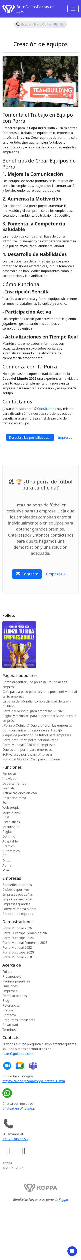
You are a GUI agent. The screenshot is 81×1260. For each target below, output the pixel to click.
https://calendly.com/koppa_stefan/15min (33, 1081)
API (4, 856)
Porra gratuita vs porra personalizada (30, 740)
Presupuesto (11, 976)
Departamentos (14, 783)
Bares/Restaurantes (17, 885)
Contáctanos (46, 408)
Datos (6, 860)
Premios (8, 846)
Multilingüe (10, 827)
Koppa (63, 1199)
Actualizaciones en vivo (19, 793)
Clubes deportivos (15, 889)
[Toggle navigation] (73, 9)
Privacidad (10, 1024)
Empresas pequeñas (17, 894)
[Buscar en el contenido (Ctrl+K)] (40, 24)
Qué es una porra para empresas (27, 749)
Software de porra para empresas (27, 754)
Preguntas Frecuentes (18, 1020)
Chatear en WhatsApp (18, 1108)
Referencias (11, 1005)
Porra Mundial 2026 (17, 928)
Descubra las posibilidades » (30, 437)
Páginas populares (16, 981)
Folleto (7, 971)
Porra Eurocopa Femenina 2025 (25, 933)
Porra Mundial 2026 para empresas (28, 745)
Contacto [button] (26, 574)
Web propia (11, 807)
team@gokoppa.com (18, 1053)
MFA (5, 870)
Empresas (64, 437)
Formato (8, 788)
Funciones (10, 986)
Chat (5, 817)
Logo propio (11, 812)
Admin (7, 865)
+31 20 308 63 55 (15, 1139)
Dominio (8, 836)
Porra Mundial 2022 (17, 947)
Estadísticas (11, 822)
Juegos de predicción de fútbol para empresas (36, 735)
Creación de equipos (17, 913)
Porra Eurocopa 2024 (18, 938)
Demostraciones (14, 996)
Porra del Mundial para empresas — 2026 (33, 711)
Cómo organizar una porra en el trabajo (32, 730)
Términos (9, 1029)
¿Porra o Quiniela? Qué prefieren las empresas (37, 725)
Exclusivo (9, 773)
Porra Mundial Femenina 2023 (25, 942)
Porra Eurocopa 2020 (18, 952)
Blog (5, 1000)
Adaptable (10, 841)
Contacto (9, 1015)
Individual (9, 778)
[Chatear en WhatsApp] (8, 1093)
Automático (11, 851)
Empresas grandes (16, 904)
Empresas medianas (17, 899)
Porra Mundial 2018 (17, 957)
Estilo (6, 802)
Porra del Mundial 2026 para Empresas (31, 759)
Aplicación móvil (14, 798)
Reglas (7, 831)
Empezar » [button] (55, 574)
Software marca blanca (19, 909)
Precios (7, 1010)
